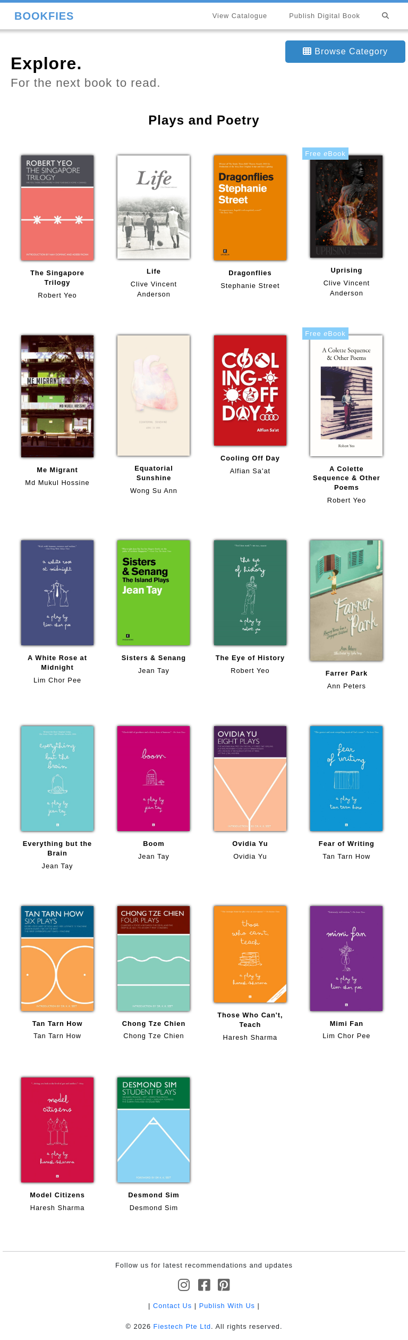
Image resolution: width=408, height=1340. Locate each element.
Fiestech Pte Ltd (182, 1326)
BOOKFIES (44, 16)
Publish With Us (227, 1306)
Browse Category (345, 51)
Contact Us (172, 1306)
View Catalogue (239, 16)
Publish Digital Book (324, 16)
